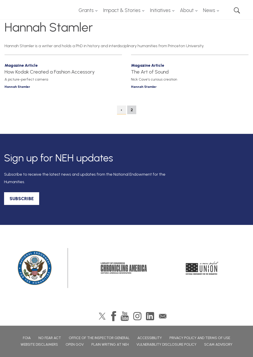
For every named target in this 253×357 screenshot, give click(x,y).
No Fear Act (49, 338)
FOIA (27, 338)
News (209, 10)
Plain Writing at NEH (110, 344)
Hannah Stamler (17, 87)
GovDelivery (163, 316)
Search (237, 10)
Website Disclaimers (39, 344)
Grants (86, 10)
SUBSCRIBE (22, 198)
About (187, 10)
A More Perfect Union (202, 268)
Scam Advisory (218, 344)
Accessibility (149, 338)
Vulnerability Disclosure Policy (166, 344)
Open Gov (75, 344)
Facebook (113, 316)
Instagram (137, 316)
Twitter (102, 316)
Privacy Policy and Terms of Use (199, 338)
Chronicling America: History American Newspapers (124, 268)
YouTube (125, 316)
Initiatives (160, 10)
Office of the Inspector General (99, 338)
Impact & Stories (122, 10)
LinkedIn (150, 316)
